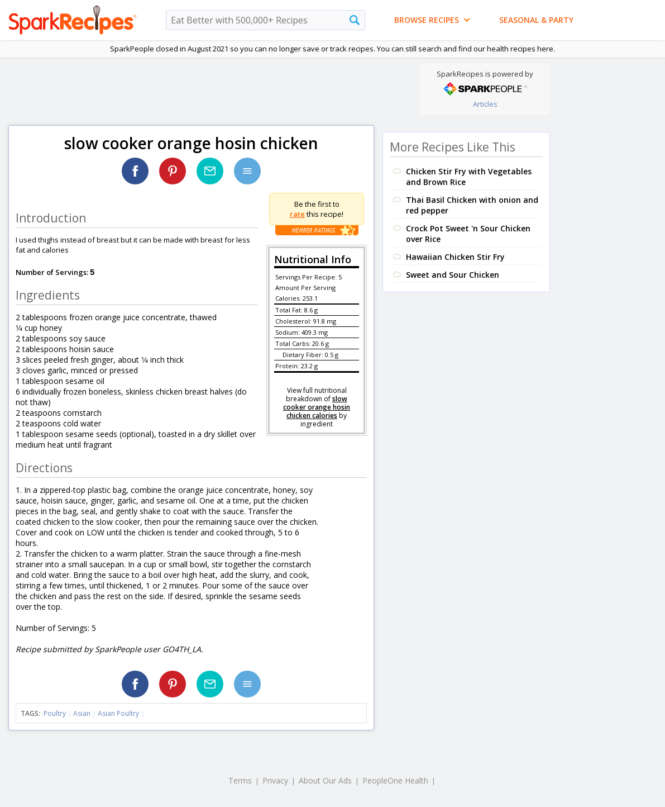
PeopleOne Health (395, 780)
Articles (485, 104)
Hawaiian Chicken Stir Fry (455, 256)
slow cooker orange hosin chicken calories (316, 407)
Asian (81, 713)
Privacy (275, 780)
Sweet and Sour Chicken (452, 274)
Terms (240, 780)
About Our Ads (325, 780)
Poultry (55, 713)
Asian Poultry (118, 713)
